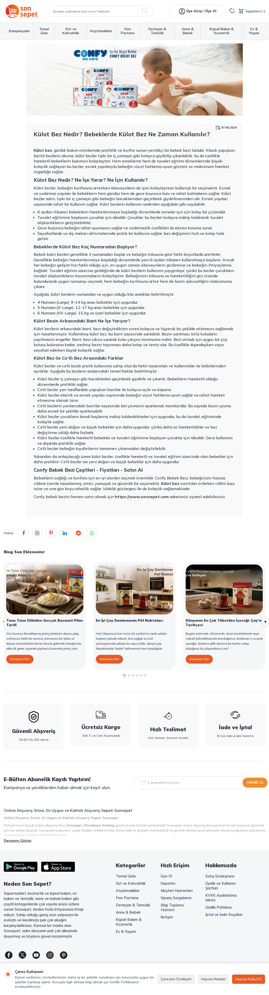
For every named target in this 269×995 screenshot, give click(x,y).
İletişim (167, 917)
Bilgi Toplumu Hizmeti (172, 907)
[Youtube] (36, 955)
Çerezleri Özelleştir (176, 979)
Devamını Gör (19, 659)
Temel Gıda (44, 31)
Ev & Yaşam (254, 31)
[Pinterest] (64, 955)
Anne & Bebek (188, 31)
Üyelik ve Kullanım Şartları (220, 885)
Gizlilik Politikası (218, 907)
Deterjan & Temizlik (157, 31)
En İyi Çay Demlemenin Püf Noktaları (129, 620)
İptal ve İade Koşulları (224, 914)
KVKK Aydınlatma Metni (221, 897)
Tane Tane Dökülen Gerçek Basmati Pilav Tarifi (44, 622)
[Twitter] (22, 955)
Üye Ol (166, 876)
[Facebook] (9, 955)
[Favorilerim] (232, 11)
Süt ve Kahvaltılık (70, 31)
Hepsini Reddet (213, 979)
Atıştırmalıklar (101, 31)
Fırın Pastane (127, 31)
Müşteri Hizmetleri (177, 890)
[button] (124, 675)
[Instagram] (50, 955)
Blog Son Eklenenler (24, 551)
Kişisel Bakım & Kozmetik (222, 31)
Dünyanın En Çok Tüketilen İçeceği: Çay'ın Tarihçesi (224, 622)
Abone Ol (255, 782)
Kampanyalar (18, 31)
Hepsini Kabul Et (248, 979)
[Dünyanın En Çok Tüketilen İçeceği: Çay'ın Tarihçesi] (224, 589)
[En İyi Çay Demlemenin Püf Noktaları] (134, 589)
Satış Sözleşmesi (219, 876)
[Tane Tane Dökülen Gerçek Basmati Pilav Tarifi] (44, 589)
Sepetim (168, 883)
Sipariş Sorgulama (176, 897)
